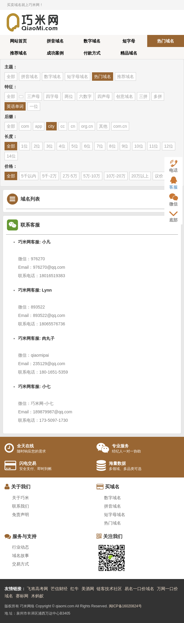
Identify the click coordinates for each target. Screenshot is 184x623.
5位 (74, 146)
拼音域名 (55, 41)
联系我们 (20, 506)
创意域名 (124, 96)
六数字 (85, 96)
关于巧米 (20, 497)
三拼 (143, 96)
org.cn (87, 126)
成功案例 (55, 53)
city (51, 126)
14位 (11, 156)
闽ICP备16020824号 (125, 606)
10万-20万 (115, 176)
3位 (49, 146)
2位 (37, 146)
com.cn (120, 126)
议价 (159, 176)
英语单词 (15, 106)
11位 (153, 146)
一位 (34, 106)
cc (63, 126)
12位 (168, 146)
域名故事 (20, 555)
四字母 (52, 96)
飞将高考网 (37, 588)
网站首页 (18, 41)
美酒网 (87, 588)
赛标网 (22, 595)
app (38, 126)
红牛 (74, 588)
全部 (11, 76)
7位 (100, 146)
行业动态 (20, 547)
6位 (87, 146)
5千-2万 (49, 176)
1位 (24, 146)
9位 (125, 146)
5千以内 (28, 176)
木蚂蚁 (37, 595)
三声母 (33, 96)
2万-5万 (70, 176)
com (25, 126)
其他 (103, 126)
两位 (69, 96)
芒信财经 (59, 588)
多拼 (158, 96)
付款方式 (92, 53)
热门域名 (165, 41)
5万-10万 (91, 176)
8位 (112, 146)
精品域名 (128, 53)
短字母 (128, 41)
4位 (62, 146)
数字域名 (92, 41)
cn (73, 126)
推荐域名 (18, 53)
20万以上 (140, 176)
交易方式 (20, 564)
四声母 (103, 96)
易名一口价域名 (139, 588)
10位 (138, 146)
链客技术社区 (109, 588)
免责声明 (20, 514)
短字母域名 (77, 76)
